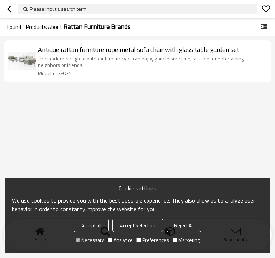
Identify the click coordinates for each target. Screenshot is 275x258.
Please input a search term (58, 9)
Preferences (152, 240)
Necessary (90, 240)
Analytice (120, 240)
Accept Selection (137, 225)
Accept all (91, 225)
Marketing (186, 240)
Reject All (184, 225)
